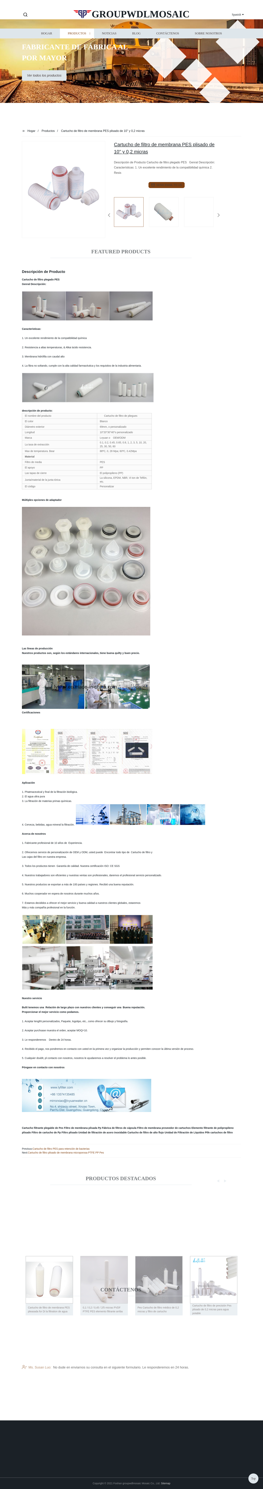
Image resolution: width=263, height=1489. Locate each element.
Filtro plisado (70, 1132)
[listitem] (131, 213)
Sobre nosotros (208, 41)
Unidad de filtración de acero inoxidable (102, 1132)
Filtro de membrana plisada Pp (82, 1127)
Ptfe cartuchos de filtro (219, 1132)
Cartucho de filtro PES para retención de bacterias (61, 1148)
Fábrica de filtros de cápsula (119, 1127)
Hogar (46, 41)
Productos (77, 41)
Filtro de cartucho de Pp (46, 1132)
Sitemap (165, 1483)
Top (253, 1477)
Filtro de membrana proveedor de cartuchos (164, 1127)
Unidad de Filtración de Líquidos (184, 1132)
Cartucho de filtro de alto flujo (145, 1132)
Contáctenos (167, 41)
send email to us (166, 185)
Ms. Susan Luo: (36, 1380)
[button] (25, 15)
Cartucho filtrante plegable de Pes (42, 1127)
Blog (136, 41)
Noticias (109, 41)
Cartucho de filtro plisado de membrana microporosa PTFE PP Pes (66, 1152)
